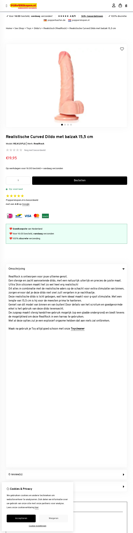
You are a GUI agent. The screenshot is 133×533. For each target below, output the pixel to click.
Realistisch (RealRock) (55, 28)
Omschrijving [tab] (66, 269)
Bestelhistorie (13, 428)
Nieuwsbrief (12, 439)
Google (26, 204)
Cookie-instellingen (37, 526)
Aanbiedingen (77, 371)
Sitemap (74, 433)
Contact (74, 422)
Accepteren (21, 518)
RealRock (39, 143)
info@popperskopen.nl (26, 328)
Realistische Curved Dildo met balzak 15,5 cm (92, 28)
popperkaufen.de (55, 20)
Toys (28, 28)
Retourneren (76, 428)
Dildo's (37, 28)
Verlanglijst (11, 433)
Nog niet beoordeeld (35, 150)
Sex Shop (19, 28)
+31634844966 (34, 333)
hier (37, 507)
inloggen (10, 422)
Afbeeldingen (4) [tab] (66, 293)
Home (9, 28)
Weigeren (53, 518)
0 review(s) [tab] (66, 281)
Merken (73, 365)
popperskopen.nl (79, 20)
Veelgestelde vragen (80, 439)
